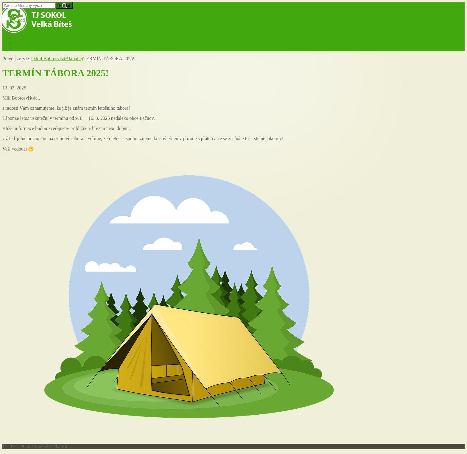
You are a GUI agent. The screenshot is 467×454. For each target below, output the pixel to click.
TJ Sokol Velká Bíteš (36, 19)
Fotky (19, 37)
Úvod (19, 20)
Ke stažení (24, 43)
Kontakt (22, 48)
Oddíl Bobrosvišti (48, 58)
